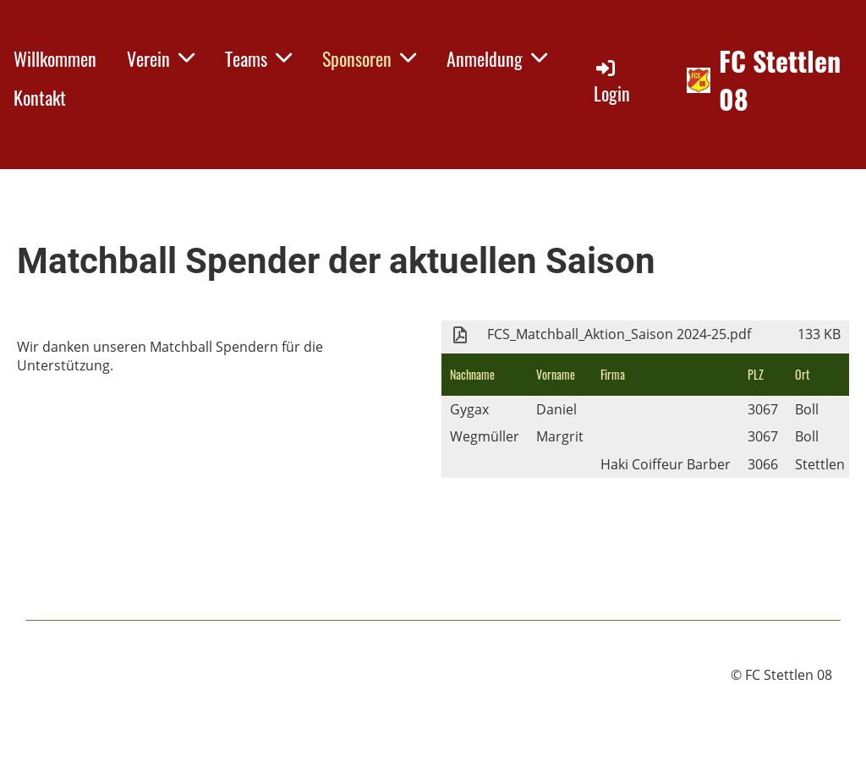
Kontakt (40, 97)
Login (612, 82)
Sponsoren (369, 58)
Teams (258, 58)
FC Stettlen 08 (780, 80)
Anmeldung (497, 58)
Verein (161, 58)
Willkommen (55, 58)
